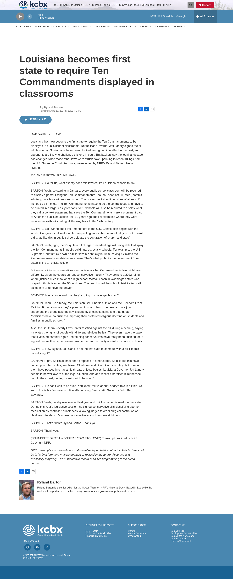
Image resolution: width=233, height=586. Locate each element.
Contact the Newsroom (182, 543)
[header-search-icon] (192, 8)
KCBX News (23, 33)
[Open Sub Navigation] (68, 33)
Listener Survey (178, 546)
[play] (20, 23)
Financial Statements (96, 543)
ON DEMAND (102, 33)
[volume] (30, 23)
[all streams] (205, 23)
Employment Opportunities (184, 540)
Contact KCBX (178, 538)
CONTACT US (178, 532)
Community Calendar (170, 33)
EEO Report (91, 538)
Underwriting (134, 543)
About (144, 33)
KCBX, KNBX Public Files (98, 540)
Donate (209, 8)
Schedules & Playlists (50, 33)
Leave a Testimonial (181, 548)
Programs (80, 33)
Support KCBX (123, 33)
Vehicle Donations (137, 540)
